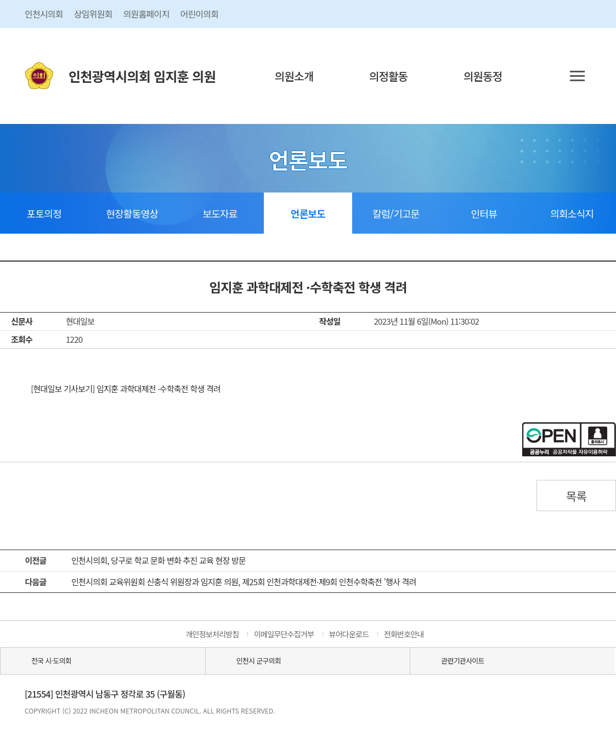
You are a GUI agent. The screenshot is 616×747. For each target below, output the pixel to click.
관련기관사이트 (462, 660)
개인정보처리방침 (212, 634)
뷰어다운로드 (349, 634)
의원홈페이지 (146, 13)
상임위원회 (93, 13)
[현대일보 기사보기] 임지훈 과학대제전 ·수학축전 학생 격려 (126, 388)
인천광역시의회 (142, 76)
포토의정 (44, 213)
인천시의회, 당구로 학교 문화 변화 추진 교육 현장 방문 (158, 560)
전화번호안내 (404, 634)
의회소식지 (572, 213)
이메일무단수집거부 (284, 634)
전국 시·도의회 (51, 660)
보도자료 (219, 213)
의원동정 (483, 76)
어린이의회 (199, 13)
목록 (576, 496)
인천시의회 (44, 13)
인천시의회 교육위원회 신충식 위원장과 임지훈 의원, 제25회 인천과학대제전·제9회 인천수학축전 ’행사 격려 (243, 581)
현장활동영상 (132, 213)
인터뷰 (484, 213)
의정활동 (388, 76)
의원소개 (294, 76)
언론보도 (308, 213)
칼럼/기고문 (395, 213)
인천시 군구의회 (258, 660)
